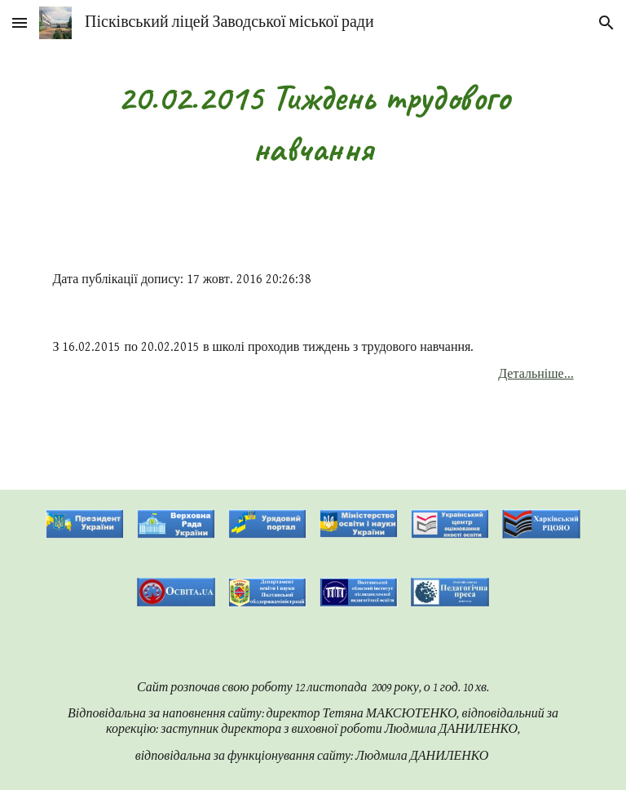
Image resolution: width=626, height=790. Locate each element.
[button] (19, 22)
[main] (313, 122)
